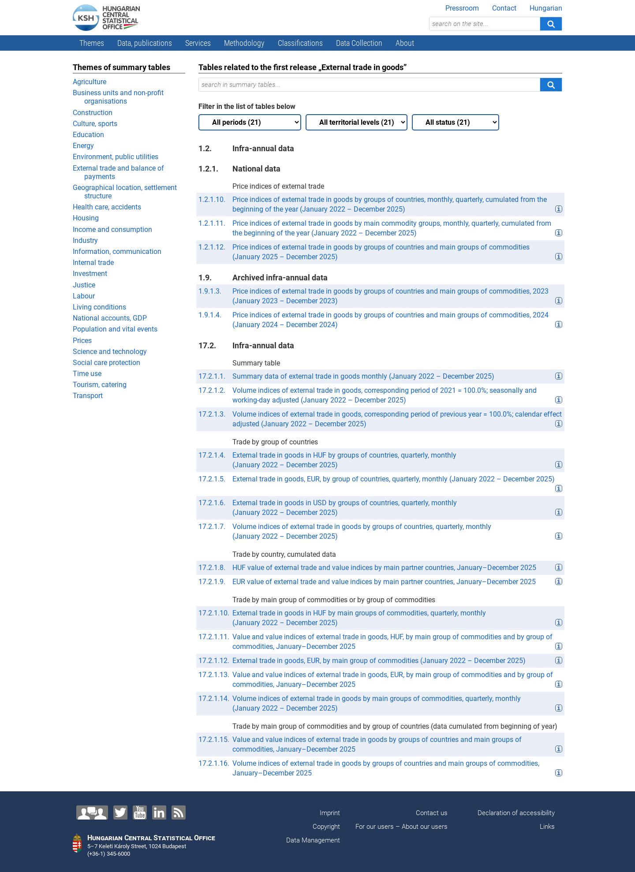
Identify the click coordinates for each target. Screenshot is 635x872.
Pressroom (462, 8)
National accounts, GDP (110, 318)
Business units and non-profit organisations (118, 97)
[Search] (551, 23)
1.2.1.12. (211, 247)
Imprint (330, 813)
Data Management (313, 840)
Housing (86, 218)
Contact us (432, 813)
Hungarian (546, 8)
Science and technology (110, 351)
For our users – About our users (401, 827)
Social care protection (106, 362)
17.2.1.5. (211, 479)
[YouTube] (140, 812)
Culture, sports (95, 123)
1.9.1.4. (209, 315)
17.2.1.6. (211, 503)
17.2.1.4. (211, 455)
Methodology (244, 43)
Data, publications (144, 43)
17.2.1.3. (211, 414)
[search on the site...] (485, 23)
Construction (92, 112)
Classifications (300, 43)
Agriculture (89, 82)
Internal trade (93, 262)
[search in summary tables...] (369, 84)
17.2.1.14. (213, 698)
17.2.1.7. (211, 526)
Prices (82, 340)
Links (547, 827)
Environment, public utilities (115, 157)
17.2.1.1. (211, 376)
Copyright (326, 827)
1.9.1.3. (209, 291)
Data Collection (359, 43)
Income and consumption (112, 229)
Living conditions (99, 307)
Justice (84, 285)
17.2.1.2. (211, 390)
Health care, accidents (107, 207)
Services (198, 43)
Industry (85, 240)
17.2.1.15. (213, 739)
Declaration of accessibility (516, 813)
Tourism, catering (100, 384)
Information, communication (117, 251)
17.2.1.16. (213, 763)
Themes (91, 43)
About (405, 43)
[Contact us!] (92, 812)
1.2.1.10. (211, 199)
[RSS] (179, 812)
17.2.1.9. (211, 582)
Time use (87, 373)
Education (88, 134)
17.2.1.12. (213, 660)
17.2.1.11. (213, 637)
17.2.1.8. (211, 567)
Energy (83, 146)
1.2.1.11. (211, 223)
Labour (84, 296)
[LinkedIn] (159, 812)
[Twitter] (120, 812)
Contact (504, 8)
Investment (90, 273)
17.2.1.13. (213, 675)
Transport (88, 395)
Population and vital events (115, 329)
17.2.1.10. (213, 613)
